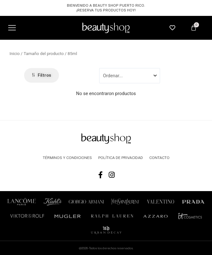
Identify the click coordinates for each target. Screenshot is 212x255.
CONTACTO (159, 157)
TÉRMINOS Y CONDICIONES (67, 157)
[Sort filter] (129, 75)
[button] (11, 27)
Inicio (15, 53)
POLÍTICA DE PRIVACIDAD (120, 157)
